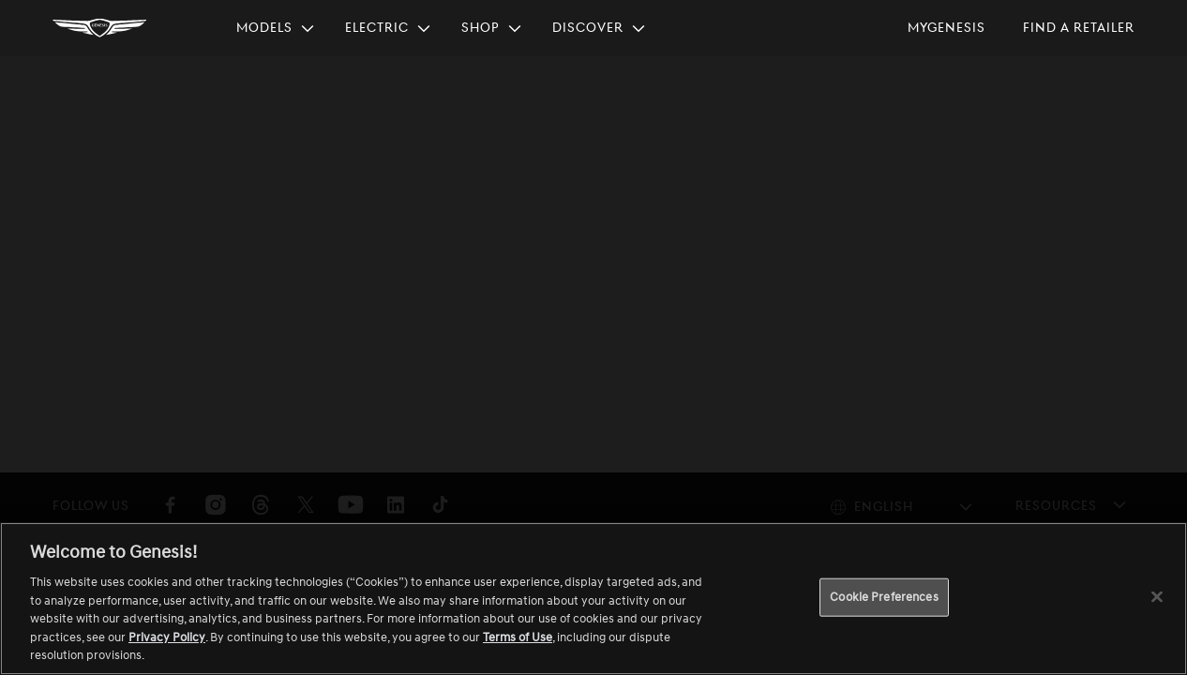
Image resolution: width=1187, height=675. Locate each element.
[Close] (1157, 596)
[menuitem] (275, 28)
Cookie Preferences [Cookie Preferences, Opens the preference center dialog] (884, 596)
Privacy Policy (166, 637)
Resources (1056, 506)
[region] (593, 598)
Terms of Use (517, 637)
